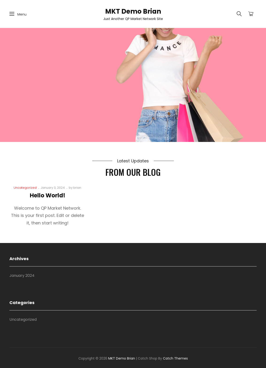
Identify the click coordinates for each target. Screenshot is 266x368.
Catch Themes (175, 358)
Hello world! (47, 195)
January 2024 (22, 275)
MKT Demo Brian (133, 11)
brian (77, 187)
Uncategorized (25, 187)
